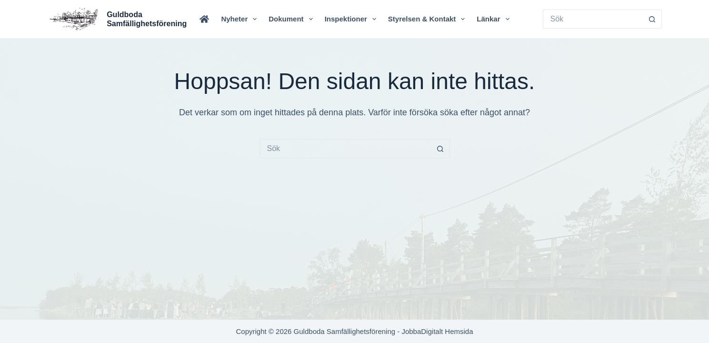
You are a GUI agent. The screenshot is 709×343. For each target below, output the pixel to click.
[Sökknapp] (652, 19)
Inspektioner (352, 19)
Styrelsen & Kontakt (428, 19)
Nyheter (240, 19)
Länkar (495, 19)
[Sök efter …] (593, 19)
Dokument (292, 19)
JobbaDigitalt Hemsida (437, 331)
